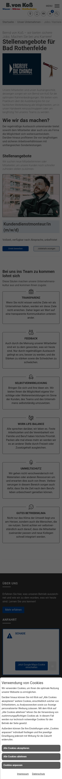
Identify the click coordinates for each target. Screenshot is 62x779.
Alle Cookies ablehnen (15, 756)
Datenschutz (38, 774)
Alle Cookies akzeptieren (16, 748)
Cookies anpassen (12, 765)
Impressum (23, 774)
